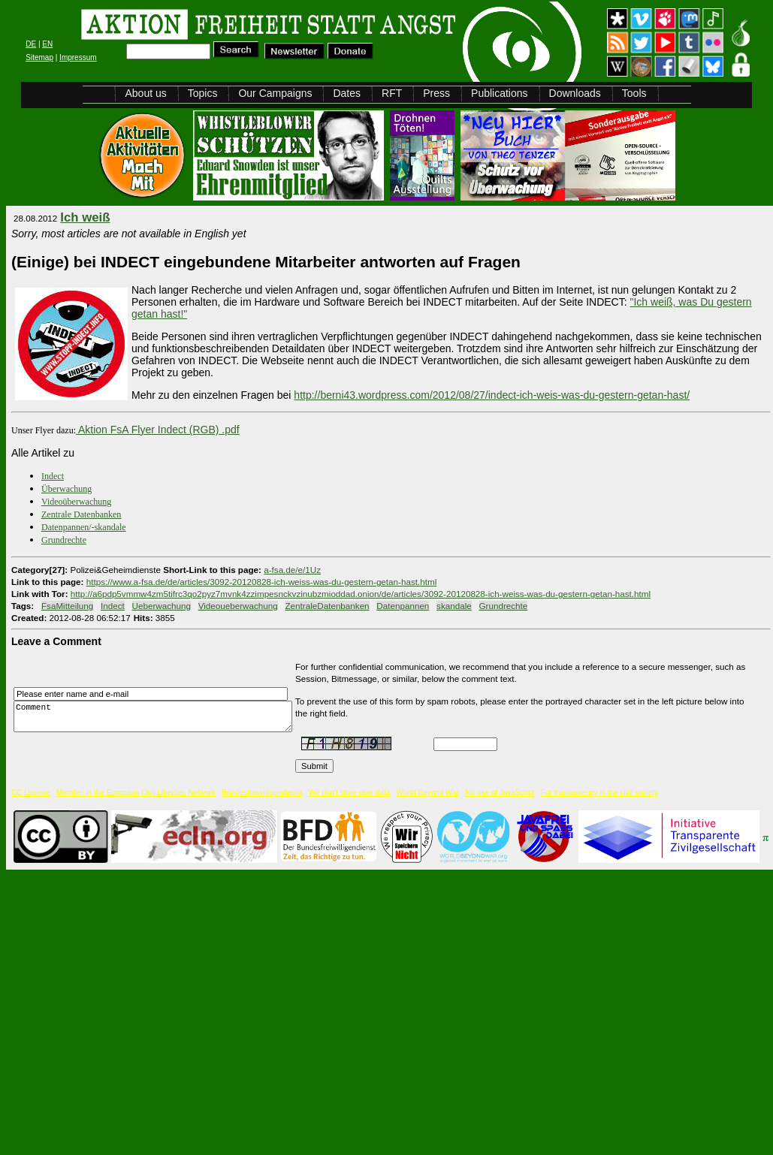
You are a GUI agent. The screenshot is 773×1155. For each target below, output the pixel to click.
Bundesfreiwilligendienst (262, 793)
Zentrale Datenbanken (81, 514)
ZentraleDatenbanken (327, 606)
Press (436, 93)
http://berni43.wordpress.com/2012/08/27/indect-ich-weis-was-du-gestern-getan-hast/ (492, 395)
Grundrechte (63, 540)
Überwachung (66, 489)
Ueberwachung (161, 606)
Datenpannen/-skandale (83, 527)
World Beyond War (428, 793)
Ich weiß (85, 217)
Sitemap (39, 57)
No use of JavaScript (499, 793)
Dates (347, 93)
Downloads (575, 93)
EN (47, 44)
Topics (203, 93)
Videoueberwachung (238, 606)
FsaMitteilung (67, 606)
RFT (392, 93)
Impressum (77, 57)
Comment (157, 717)
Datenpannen (402, 606)
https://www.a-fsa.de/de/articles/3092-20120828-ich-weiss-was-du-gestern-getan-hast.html (261, 582)
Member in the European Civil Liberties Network (136, 793)
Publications (499, 93)
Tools (634, 93)
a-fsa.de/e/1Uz (292, 569)
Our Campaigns (275, 93)
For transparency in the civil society (599, 793)
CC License (30, 793)
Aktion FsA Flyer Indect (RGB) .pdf (159, 430)
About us (145, 93)
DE (31, 44)
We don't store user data (349, 793)
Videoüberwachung (76, 501)
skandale (454, 606)
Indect (52, 476)
